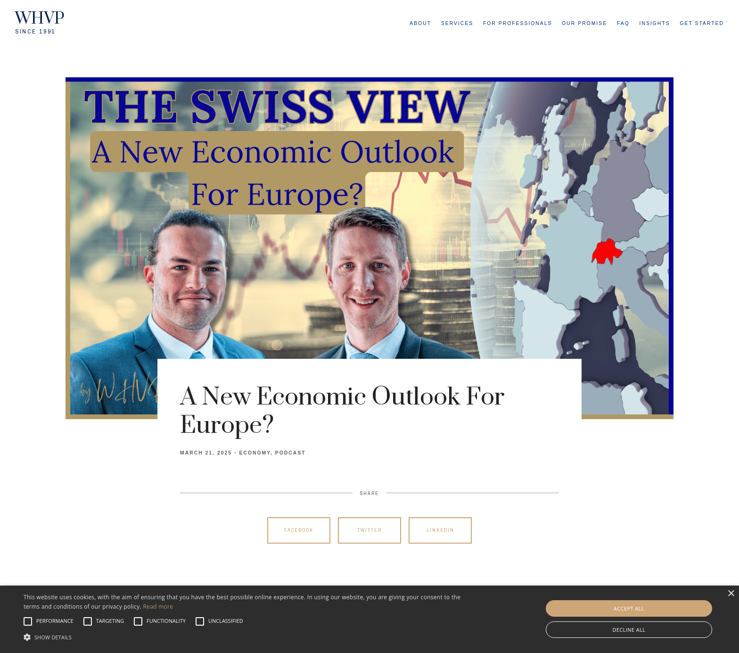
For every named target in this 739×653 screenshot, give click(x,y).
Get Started (702, 23)
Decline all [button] (629, 629)
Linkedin (440, 530)
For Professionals (517, 23)
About (420, 23)
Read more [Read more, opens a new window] (158, 607)
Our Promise (584, 23)
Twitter (369, 530)
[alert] (369, 619)
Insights (655, 23)
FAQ (623, 23)
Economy (255, 452)
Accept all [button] (629, 608)
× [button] (730, 593)
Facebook (298, 530)
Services (457, 23)
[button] (55, 621)
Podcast (290, 452)
